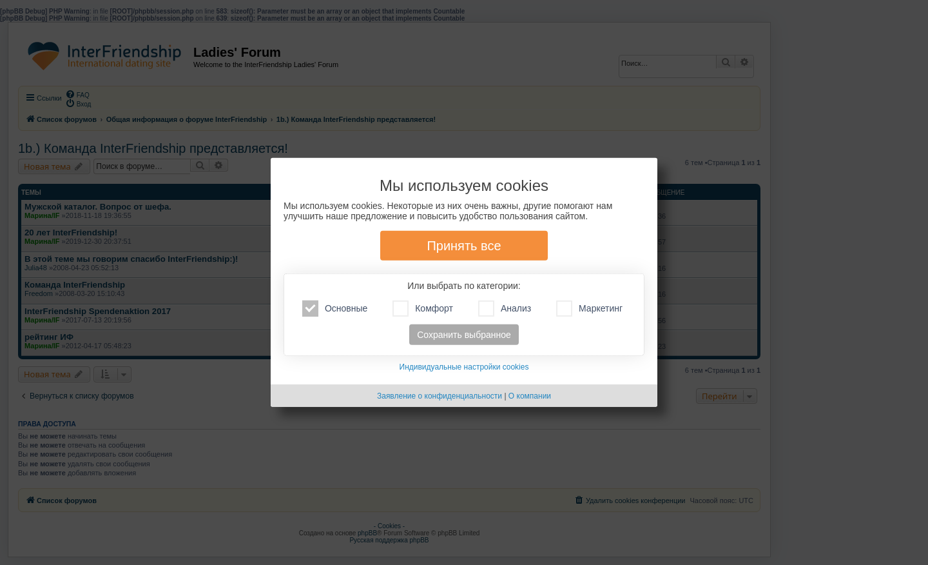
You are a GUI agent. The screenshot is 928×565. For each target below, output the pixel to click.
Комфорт (422, 309)
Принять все (464, 246)
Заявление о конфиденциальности (439, 396)
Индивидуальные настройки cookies (464, 367)
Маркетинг (589, 309)
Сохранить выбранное (464, 335)
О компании (529, 396)
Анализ (504, 309)
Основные (334, 309)
